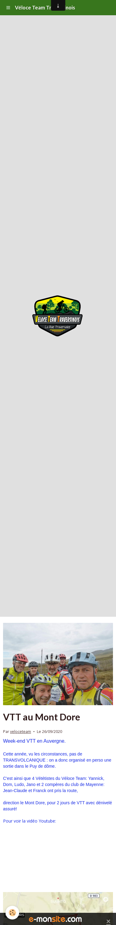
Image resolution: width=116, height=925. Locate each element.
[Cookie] (12, 913)
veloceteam (20, 731)
